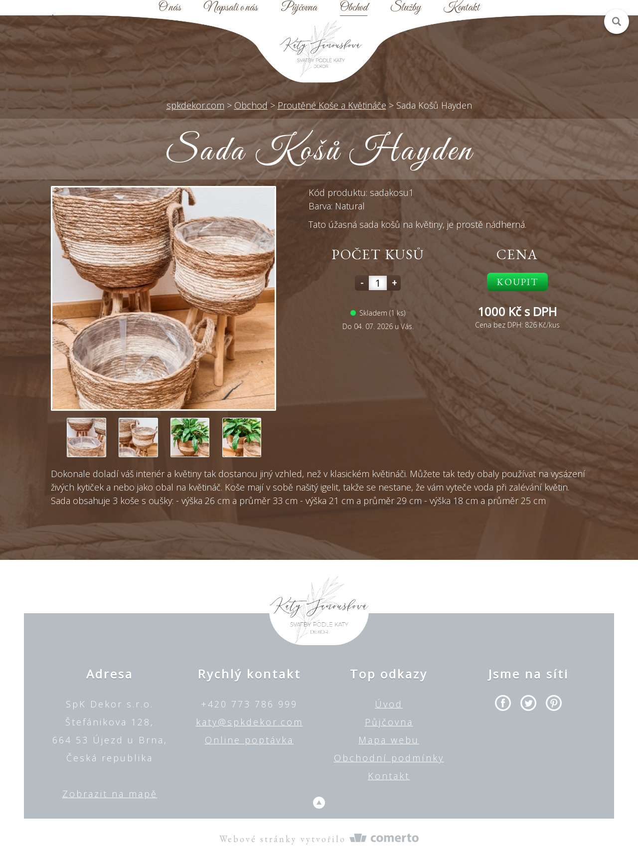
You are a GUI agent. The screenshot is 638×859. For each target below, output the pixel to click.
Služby (405, 7)
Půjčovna (299, 7)
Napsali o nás (231, 7)
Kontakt (461, 7)
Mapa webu (388, 740)
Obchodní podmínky (389, 758)
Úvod (389, 704)
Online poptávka (249, 740)
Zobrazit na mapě (110, 794)
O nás (170, 7)
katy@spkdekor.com (249, 722)
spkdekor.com (195, 105)
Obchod (353, 7)
